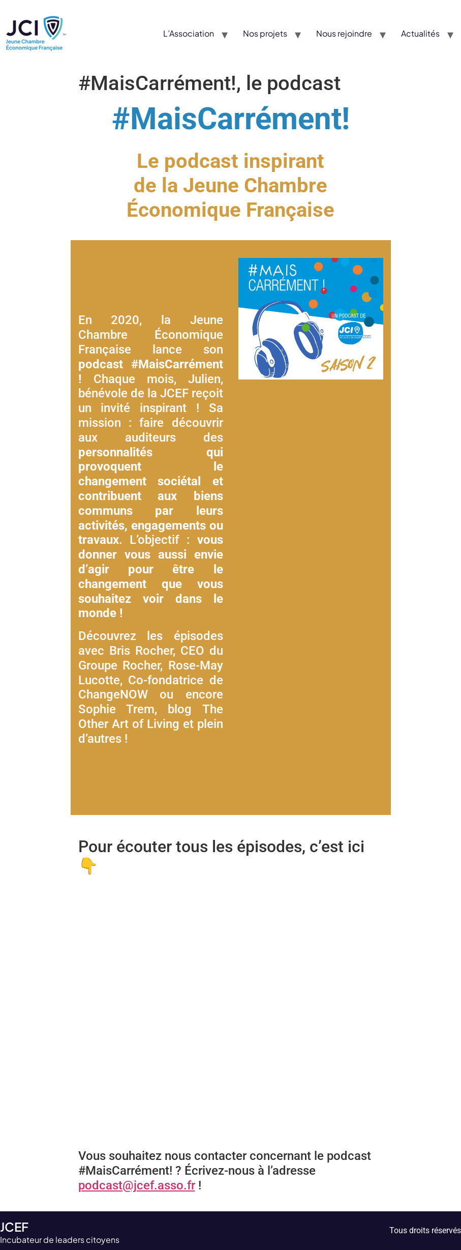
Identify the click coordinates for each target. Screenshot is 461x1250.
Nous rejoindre (344, 33)
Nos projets (265, 33)
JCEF (14, 1226)
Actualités (420, 33)
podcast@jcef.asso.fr (136, 1185)
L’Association (188, 33)
